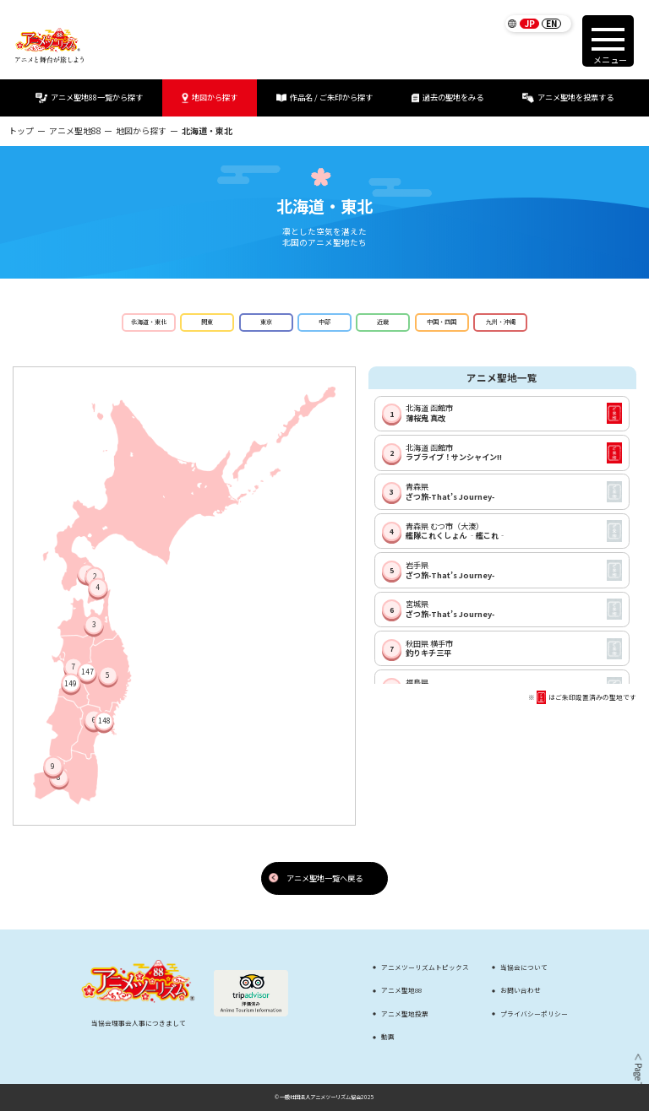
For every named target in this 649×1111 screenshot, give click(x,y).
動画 (388, 1036)
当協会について (524, 967)
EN (551, 24)
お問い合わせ (520, 990)
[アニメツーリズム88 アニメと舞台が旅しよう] (49, 45)
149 (70, 683)
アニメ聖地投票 (404, 1014)
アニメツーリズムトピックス (425, 967)
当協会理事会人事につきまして (138, 1022)
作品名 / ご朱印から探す (324, 97)
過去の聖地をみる (447, 97)
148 (104, 720)
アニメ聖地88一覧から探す (89, 97)
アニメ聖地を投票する (568, 97)
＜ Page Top (637, 1074)
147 (87, 672)
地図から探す (209, 97)
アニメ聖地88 (75, 130)
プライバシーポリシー (534, 1014)
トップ (21, 130)
